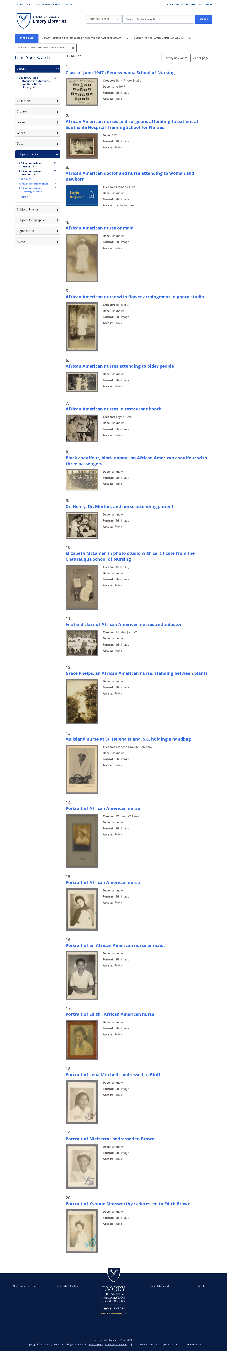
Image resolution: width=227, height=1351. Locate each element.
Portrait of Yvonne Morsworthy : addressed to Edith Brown (128, 1203)
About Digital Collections (43, 4)
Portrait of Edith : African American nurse (110, 1014)
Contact (68, 4)
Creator (22, 111)
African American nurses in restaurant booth (114, 409)
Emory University (46, 16)
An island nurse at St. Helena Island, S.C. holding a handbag (128, 739)
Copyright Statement (116, 1344)
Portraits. (25, 179)
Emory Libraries (49, 21)
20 (201, 57)
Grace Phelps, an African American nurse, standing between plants (137, 673)
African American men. (34, 183)
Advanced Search (177, 4)
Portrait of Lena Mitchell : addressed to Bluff (113, 1074)
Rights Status (26, 231)
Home (20, 4)
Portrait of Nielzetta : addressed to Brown (110, 1139)
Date (20, 143)
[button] (103, 19)
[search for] (158, 19)
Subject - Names (27, 209)
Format (21, 122)
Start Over (27, 38)
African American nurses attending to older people (120, 366)
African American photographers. (31, 189)
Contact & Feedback (159, 1286)
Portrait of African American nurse (103, 808)
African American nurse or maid (100, 228)
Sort (175, 58)
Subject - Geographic (31, 220)
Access (21, 241)
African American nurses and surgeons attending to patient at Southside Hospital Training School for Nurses (132, 124)
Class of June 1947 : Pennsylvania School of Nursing (120, 72)
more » (23, 197)
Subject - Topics (27, 154)
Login (208, 4)
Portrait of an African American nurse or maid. (115, 945)
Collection (23, 101)
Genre (21, 133)
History (196, 4)
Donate (201, 1286)
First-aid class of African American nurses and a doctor (124, 624)
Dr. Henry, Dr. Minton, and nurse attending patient (120, 506)
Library (21, 69)
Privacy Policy (95, 1344)
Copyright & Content (68, 1286)
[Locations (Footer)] (113, 1313)
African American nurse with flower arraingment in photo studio (135, 297)
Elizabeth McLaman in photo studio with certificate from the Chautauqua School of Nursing (130, 556)
